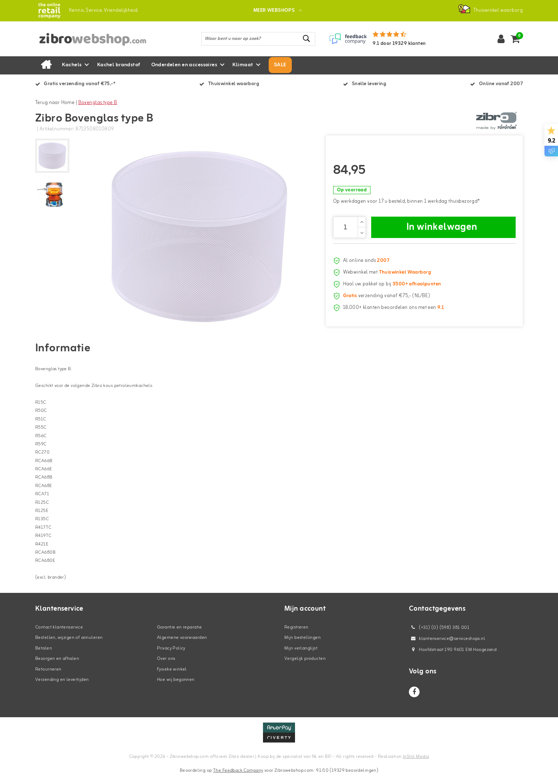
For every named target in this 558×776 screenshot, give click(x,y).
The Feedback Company (238, 770)
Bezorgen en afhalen (57, 658)
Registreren (296, 627)
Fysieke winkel (172, 669)
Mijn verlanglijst (300, 648)
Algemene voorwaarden (182, 637)
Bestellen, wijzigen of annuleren (68, 637)
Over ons (166, 658)
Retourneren (48, 669)
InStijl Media (416, 756)
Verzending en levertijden (62, 679)
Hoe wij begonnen (176, 679)
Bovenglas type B (97, 103)
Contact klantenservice (59, 627)
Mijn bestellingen (302, 637)
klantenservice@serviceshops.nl (447, 638)
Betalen (43, 648)
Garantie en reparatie (179, 627)
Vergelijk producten (305, 658)
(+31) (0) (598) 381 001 (439, 627)
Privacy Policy (171, 648)
